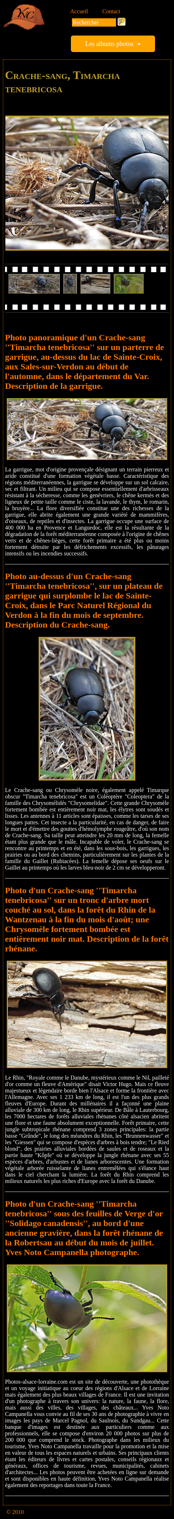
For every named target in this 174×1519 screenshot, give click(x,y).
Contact (111, 11)
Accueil (79, 11)
